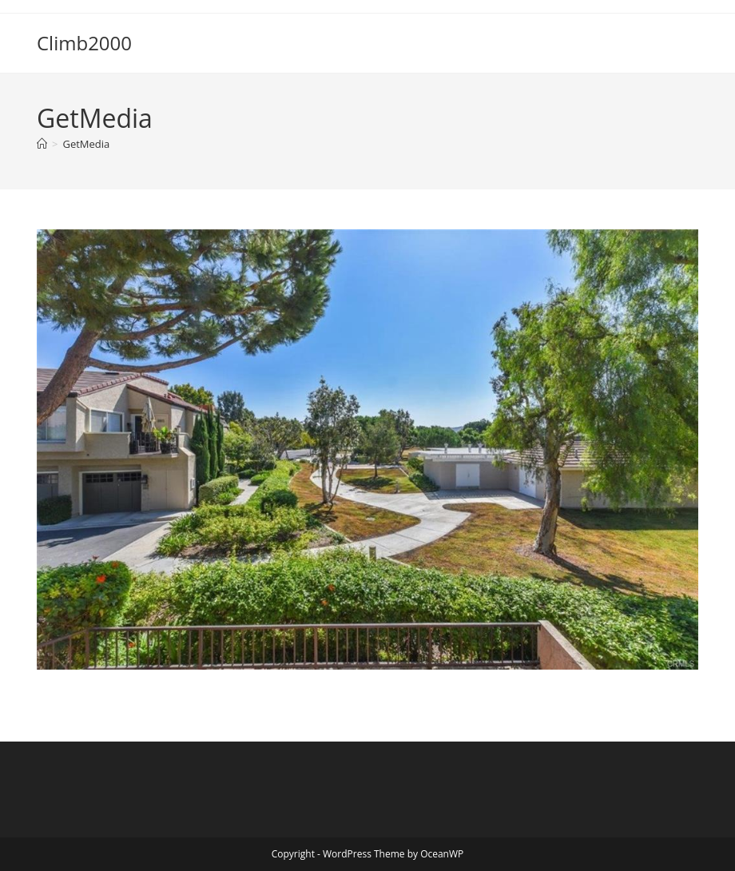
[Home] (42, 144)
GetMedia (85, 144)
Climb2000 (84, 43)
